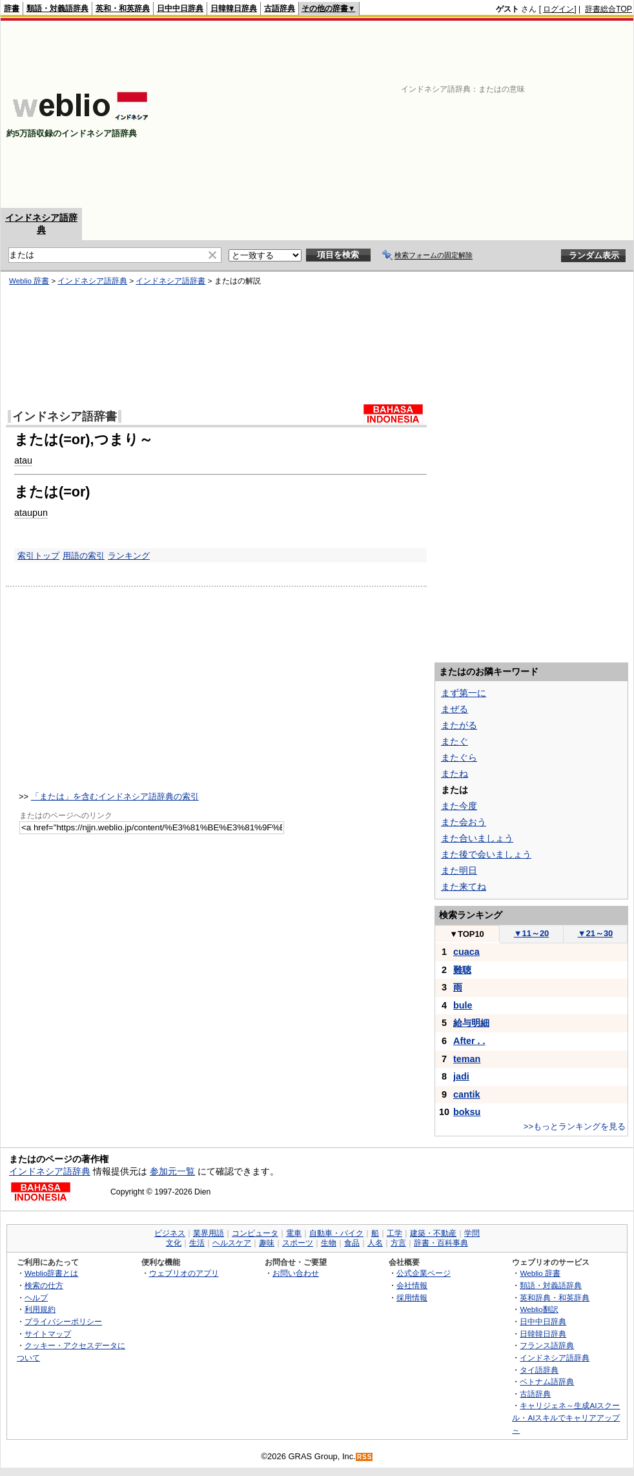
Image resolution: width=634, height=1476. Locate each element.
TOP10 (466, 934)
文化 (173, 1243)
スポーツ (297, 1243)
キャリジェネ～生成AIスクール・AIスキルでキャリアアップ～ (566, 1417)
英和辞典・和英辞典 (554, 1297)
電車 (294, 1233)
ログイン (558, 9)
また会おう (463, 822)
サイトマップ (48, 1333)
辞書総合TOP (608, 9)
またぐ (454, 741)
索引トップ (38, 555)
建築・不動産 (433, 1233)
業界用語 (208, 1233)
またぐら (459, 757)
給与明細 (471, 1023)
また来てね (463, 886)
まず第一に (463, 693)
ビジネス (169, 1233)
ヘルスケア (231, 1243)
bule (463, 1005)
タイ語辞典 (539, 1370)
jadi (461, 1076)
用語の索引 (84, 555)
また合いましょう (477, 838)
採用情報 (411, 1297)
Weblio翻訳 (539, 1309)
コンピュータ (255, 1233)
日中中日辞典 (180, 8)
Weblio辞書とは (51, 1273)
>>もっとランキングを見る (575, 1126)
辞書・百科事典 (441, 1243)
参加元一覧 (172, 1171)
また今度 (459, 806)
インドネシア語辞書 (170, 281)
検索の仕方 (44, 1285)
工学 (394, 1233)
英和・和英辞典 (123, 8)
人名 (375, 1243)
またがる (459, 725)
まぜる (454, 709)
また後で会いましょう (486, 854)
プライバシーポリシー (63, 1321)
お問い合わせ (295, 1273)
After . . (469, 1041)
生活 (197, 1243)
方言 (398, 1243)
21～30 (595, 933)
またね (454, 773)
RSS (365, 1457)
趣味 (266, 1243)
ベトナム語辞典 (547, 1381)
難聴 (462, 970)
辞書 (11, 8)
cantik (466, 1094)
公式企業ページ (423, 1273)
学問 (472, 1233)
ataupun (31, 512)
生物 (328, 1243)
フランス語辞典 (547, 1345)
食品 (352, 1243)
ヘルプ (36, 1297)
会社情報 (411, 1285)
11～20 (531, 933)
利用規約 (40, 1309)
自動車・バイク (336, 1233)
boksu (466, 1112)
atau (23, 460)
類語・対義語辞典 (57, 8)
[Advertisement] (454, 114)
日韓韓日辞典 (233, 8)
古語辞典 (279, 8)
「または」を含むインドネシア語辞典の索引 (115, 796)
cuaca (466, 952)
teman (466, 1059)
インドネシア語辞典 (92, 281)
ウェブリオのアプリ (184, 1273)
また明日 (459, 870)
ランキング (129, 555)
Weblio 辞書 (29, 281)
